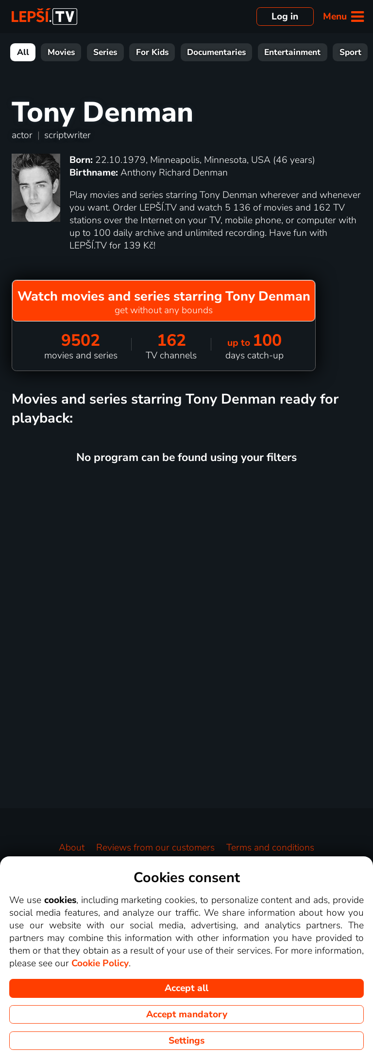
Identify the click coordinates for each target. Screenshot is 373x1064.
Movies (61, 52)
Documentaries (216, 52)
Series (105, 52)
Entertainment (292, 52)
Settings (186, 1040)
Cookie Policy (100, 963)
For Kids (152, 52)
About (72, 847)
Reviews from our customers (155, 847)
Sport (350, 52)
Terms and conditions (270, 847)
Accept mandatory (186, 1014)
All (23, 52)
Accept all (186, 988)
